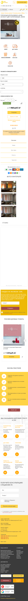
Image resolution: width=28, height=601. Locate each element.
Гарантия (3, 569)
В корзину (14, 112)
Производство (20, 551)
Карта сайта (3, 541)
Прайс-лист (14, 410)
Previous (2, 340)
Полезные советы (5, 570)
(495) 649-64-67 (5, 537)
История (18, 550)
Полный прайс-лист (5, 558)
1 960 (11, 108)
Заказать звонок (14, 2)
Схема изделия (14, 134)
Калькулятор (6, 580)
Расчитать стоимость (18, 580)
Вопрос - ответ (4, 572)
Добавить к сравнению (21, 103)
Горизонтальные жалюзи (6, 553)
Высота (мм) (4, 81)
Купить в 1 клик (14, 116)
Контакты (19, 556)
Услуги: (3, 88)
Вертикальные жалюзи (6, 550)
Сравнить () (20, 10)
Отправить (10, 308)
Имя (3, 490)
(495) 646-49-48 (5, 536)
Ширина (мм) (4, 75)
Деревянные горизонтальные (7, 554)
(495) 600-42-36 (5, 538)
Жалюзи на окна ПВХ (5, 556)
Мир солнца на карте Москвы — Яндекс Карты (14, 285)
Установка (3, 568)
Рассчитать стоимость (6, 564)
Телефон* (5, 303)
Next (25, 340)
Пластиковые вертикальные (7, 551)
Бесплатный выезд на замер (14, 121)
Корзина (25, 9)
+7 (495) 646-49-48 (6, 6)
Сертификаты (20, 553)
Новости (18, 554)
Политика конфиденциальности (8, 598)
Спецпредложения (5, 567)
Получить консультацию (9, 506)
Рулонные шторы (4, 555)
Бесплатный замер (22, 2)
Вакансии (19, 558)
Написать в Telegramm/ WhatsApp (10, 501)
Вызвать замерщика (5, 565)
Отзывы (18, 555)
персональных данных (7, 313)
